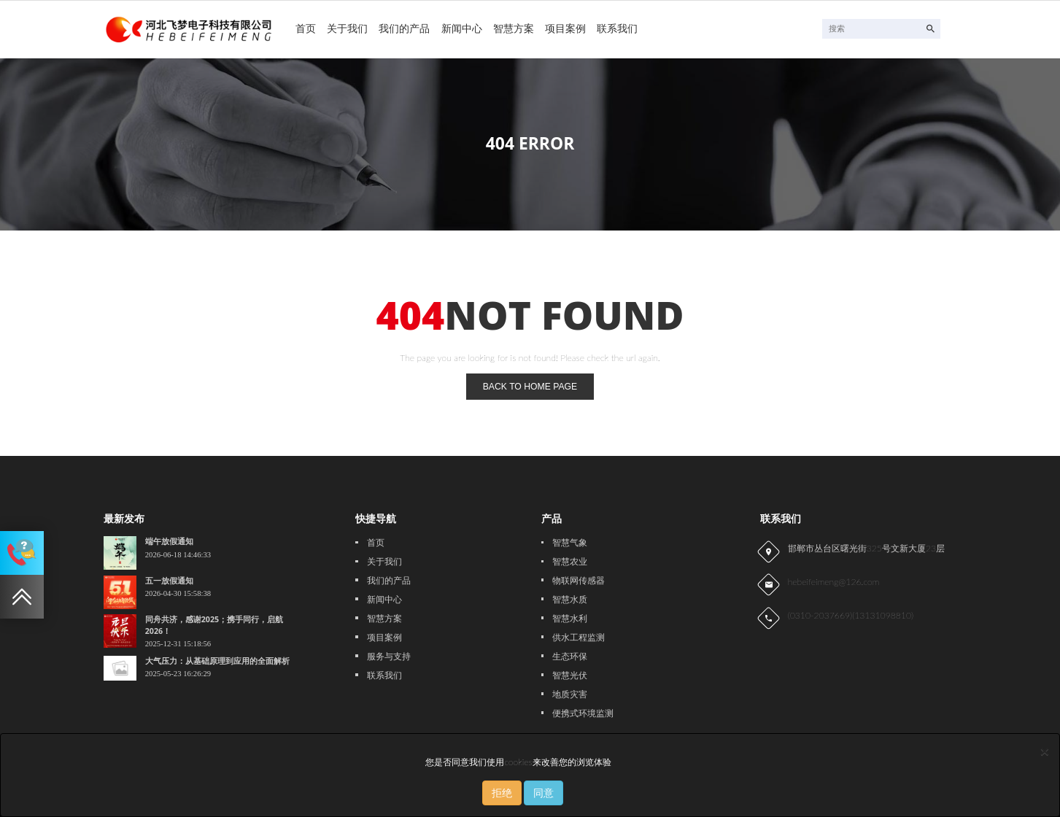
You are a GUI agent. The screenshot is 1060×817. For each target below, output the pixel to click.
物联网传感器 (578, 581)
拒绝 (502, 793)
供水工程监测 (578, 637)
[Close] (1044, 751)
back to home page (530, 387)
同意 (543, 793)
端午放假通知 (169, 541)
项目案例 (565, 28)
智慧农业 (569, 562)
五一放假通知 (169, 581)
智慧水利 (569, 618)
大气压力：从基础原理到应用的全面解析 (217, 661)
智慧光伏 (569, 675)
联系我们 (617, 28)
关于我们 (347, 28)
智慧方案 (513, 28)
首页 (305, 28)
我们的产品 (404, 28)
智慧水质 (569, 600)
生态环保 (569, 656)
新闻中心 (461, 28)
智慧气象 (569, 543)
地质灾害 (569, 694)
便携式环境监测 (583, 713)
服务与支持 (389, 656)
